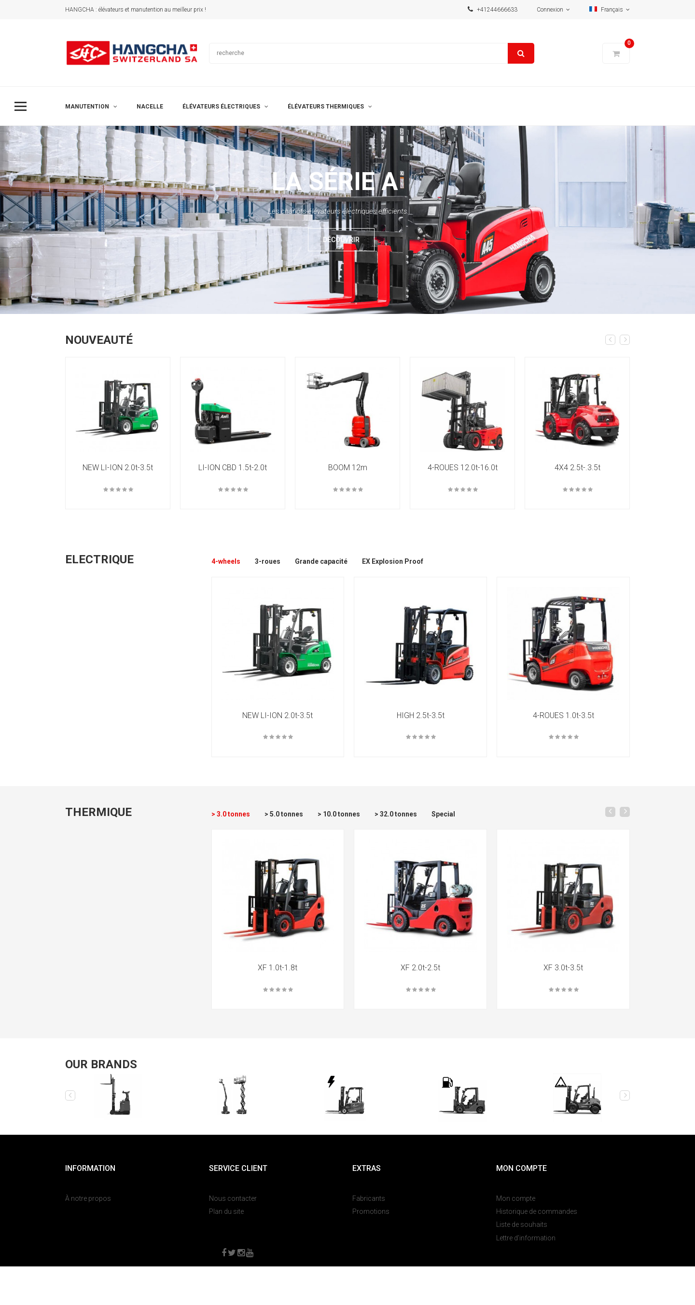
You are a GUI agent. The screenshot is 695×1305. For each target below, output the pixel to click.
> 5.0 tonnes (283, 814)
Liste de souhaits (521, 1224)
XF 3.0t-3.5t (563, 967)
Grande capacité (321, 561)
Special (443, 814)
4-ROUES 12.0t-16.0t (463, 467)
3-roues (267, 561)
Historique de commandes (536, 1211)
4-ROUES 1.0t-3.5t (563, 715)
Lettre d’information (526, 1238)
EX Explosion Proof (392, 561)
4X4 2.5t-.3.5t (577, 467)
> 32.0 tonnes (396, 814)
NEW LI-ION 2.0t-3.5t (118, 467)
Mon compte (515, 1198)
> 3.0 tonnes (230, 814)
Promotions (370, 1211)
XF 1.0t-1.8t (277, 967)
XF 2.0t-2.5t (420, 967)
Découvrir (341, 240)
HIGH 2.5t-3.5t (421, 715)
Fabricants (368, 1198)
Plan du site (226, 1211)
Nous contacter (233, 1198)
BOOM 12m (347, 467)
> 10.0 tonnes (339, 814)
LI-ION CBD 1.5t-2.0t (232, 467)
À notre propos (88, 1198)
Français (609, 9)
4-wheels (225, 561)
